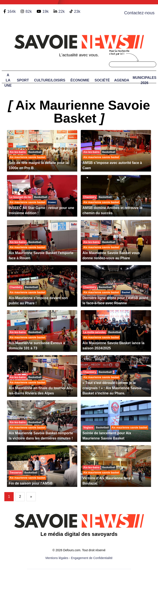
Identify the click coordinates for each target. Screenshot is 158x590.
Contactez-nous (139, 12)
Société (102, 80)
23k (77, 11)
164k (11, 11)
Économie (80, 80)
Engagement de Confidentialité (91, 558)
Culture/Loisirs (49, 80)
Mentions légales (57, 558)
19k (45, 11)
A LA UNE (8, 80)
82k (28, 11)
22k (61, 11)
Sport (23, 80)
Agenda (121, 80)
